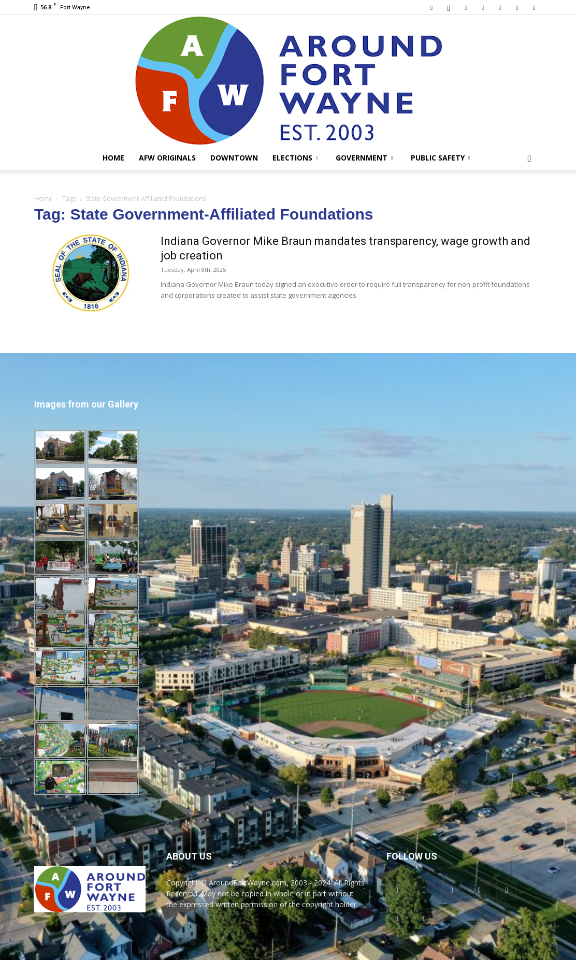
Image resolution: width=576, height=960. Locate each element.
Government (364, 158)
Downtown (234, 158)
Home (113, 158)
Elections (295, 158)
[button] (529, 159)
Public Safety (440, 158)
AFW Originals (167, 158)
